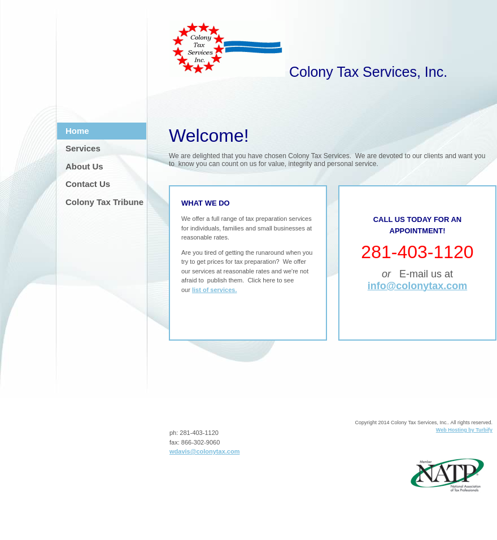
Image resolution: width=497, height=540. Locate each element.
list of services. (214, 289)
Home (77, 131)
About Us (84, 166)
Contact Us (88, 184)
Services (83, 148)
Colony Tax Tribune (104, 202)
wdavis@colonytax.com (204, 451)
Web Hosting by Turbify (464, 430)
